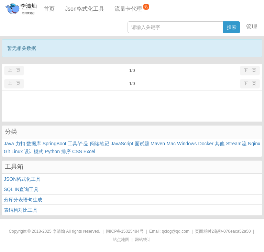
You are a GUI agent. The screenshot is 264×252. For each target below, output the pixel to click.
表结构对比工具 (20, 210)
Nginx (254, 143)
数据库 (33, 143)
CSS (77, 151)
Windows (187, 143)
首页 (49, 9)
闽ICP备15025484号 (124, 231)
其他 (219, 143)
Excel (89, 151)
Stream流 (236, 143)
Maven (158, 143)
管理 (251, 27)
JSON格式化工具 (22, 179)
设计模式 (33, 151)
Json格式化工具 (84, 9)
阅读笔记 (99, 143)
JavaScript (122, 143)
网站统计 (143, 239)
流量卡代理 (131, 8)
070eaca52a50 (237, 231)
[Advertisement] (132, 106)
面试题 (142, 143)
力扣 (20, 143)
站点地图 (121, 239)
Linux (17, 151)
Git (7, 151)
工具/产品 (78, 143)
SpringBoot (54, 143)
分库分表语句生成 (23, 199)
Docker (205, 143)
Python (52, 151)
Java (9, 143)
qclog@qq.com (175, 231)
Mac (171, 143)
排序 (66, 151)
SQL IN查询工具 (21, 189)
